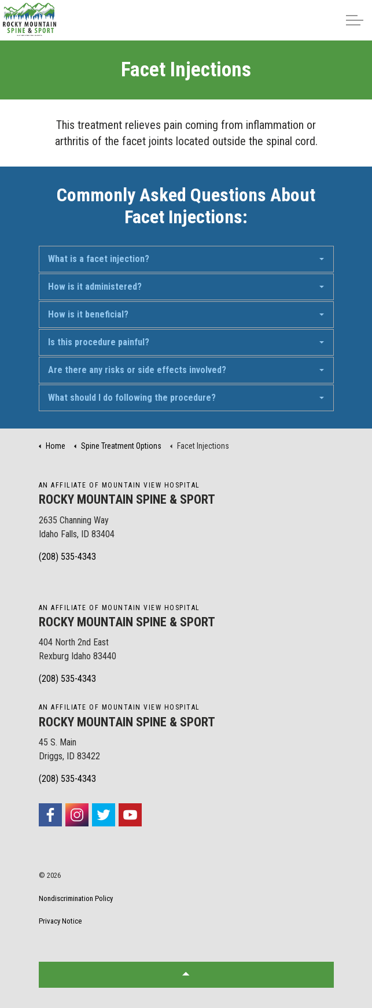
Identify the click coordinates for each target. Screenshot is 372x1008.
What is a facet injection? (98, 258)
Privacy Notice (60, 921)
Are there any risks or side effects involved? (137, 369)
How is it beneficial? (88, 314)
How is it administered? (95, 286)
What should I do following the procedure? (132, 397)
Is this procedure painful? (98, 342)
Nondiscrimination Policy (76, 898)
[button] (186, 975)
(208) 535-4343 (67, 556)
